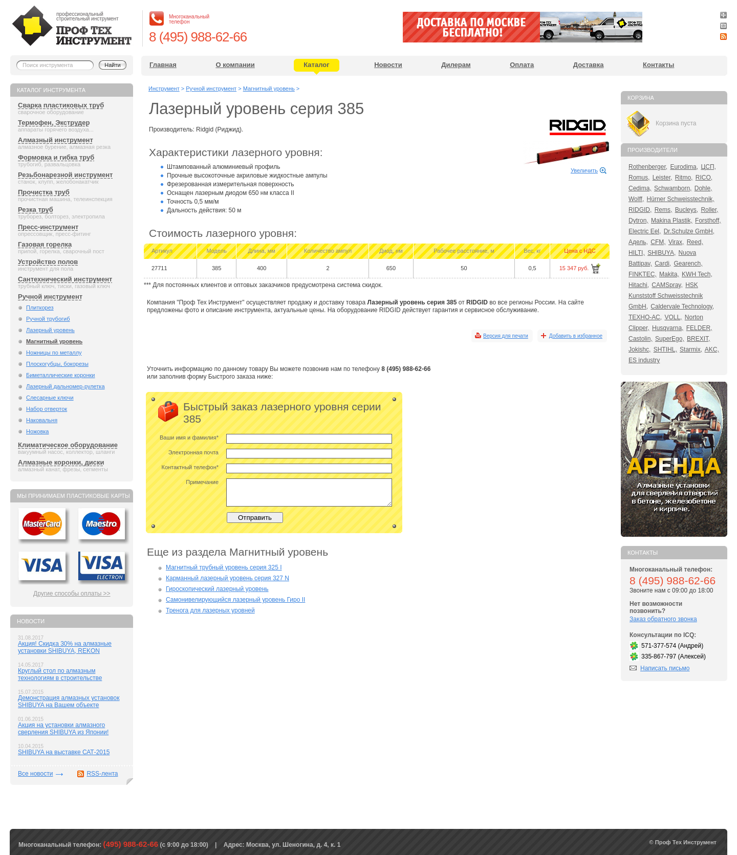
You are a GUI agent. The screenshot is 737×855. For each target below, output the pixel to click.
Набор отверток (46, 409)
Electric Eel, (644, 231)
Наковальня (41, 420)
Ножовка (37, 431)
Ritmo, (684, 177)
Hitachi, (638, 285)
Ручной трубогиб (48, 319)
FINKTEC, (642, 274)
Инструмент (164, 88)
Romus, (638, 177)
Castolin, (640, 338)
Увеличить (584, 170)
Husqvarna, (667, 328)
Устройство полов (48, 262)
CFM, (658, 242)
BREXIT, (698, 338)
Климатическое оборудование (68, 445)
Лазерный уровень (50, 330)
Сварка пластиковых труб (61, 105)
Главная (163, 65)
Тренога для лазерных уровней (210, 610)
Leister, (663, 177)
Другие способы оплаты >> (72, 593)
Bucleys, (686, 209)
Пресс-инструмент (48, 227)
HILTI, (636, 252)
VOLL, (673, 317)
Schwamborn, (672, 188)
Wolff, (636, 199)
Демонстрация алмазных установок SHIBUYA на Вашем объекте (69, 701)
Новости (388, 65)
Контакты (658, 65)
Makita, (669, 274)
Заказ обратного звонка (663, 619)
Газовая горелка (45, 244)
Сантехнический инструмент (65, 279)
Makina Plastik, (671, 220)
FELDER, (699, 328)
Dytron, (638, 220)
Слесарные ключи (50, 397)
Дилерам (455, 65)
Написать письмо (664, 668)
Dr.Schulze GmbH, (689, 231)
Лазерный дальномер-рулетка (65, 386)
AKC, (712, 349)
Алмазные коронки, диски (61, 462)
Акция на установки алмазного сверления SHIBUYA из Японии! (63, 728)
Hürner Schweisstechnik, (680, 199)
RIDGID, (640, 209)
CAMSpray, (667, 285)
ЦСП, (708, 166)
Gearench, (688, 263)
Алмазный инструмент (55, 140)
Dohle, (703, 188)
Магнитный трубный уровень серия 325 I (224, 567)
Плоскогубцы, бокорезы (57, 364)
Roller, (709, 209)
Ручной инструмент (50, 296)
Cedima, (640, 188)
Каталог (316, 65)
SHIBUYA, (661, 252)
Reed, (695, 242)
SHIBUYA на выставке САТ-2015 (64, 752)
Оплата (522, 65)
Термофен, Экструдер (54, 122)
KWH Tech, (697, 274)
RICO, (704, 177)
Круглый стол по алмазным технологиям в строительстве (60, 674)
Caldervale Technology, (682, 306)
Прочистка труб (44, 192)
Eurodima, (684, 166)
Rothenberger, (647, 166)
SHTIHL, (665, 349)
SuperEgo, (669, 338)
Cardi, (663, 263)
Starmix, (691, 349)
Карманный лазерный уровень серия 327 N (227, 578)
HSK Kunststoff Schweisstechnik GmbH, (665, 295)
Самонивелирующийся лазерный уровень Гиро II (235, 599)
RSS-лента (102, 773)
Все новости (35, 773)
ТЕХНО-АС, (645, 317)
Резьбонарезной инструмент (65, 175)
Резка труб (35, 209)
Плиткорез (40, 307)
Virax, (676, 242)
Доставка (588, 65)
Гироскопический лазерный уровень (217, 589)
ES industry (644, 360)
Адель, (638, 242)
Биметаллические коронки (60, 375)
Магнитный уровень (54, 341)
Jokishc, (639, 349)
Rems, (664, 209)
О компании (234, 65)
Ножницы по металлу (54, 352)
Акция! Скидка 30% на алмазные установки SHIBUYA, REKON (65, 647)
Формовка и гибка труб (56, 157)
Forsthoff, (708, 220)
